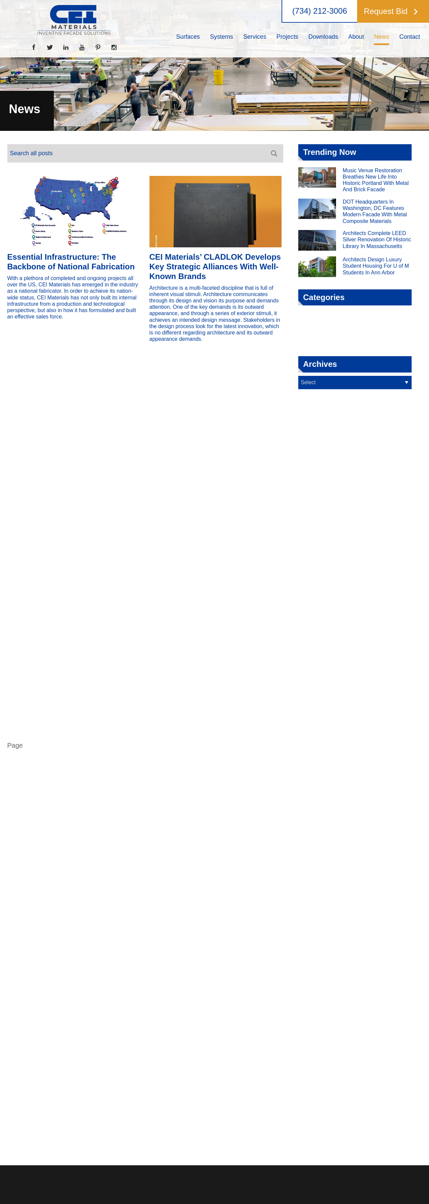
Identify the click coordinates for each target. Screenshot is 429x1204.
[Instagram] (114, 47)
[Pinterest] (98, 47)
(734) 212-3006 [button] (319, 11)
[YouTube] (82, 47)
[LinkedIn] (66, 47)
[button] (391, 11)
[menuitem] (188, 37)
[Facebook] (33, 47)
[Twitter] (50, 47)
